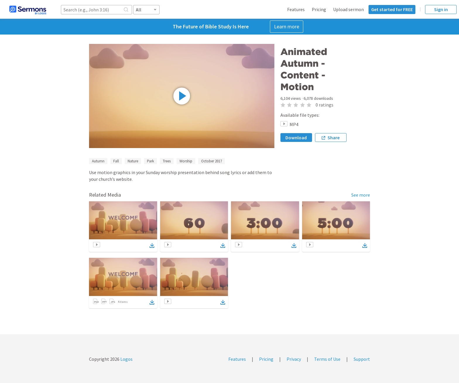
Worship (185, 161)
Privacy (294, 359)
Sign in (441, 9)
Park (150, 161)
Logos (126, 359)
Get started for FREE (392, 9)
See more (360, 195)
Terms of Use (327, 359)
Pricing (319, 9)
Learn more (286, 26)
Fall (116, 161)
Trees (167, 161)
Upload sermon (348, 9)
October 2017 (211, 161)
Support (362, 359)
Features (296, 9)
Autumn (98, 161)
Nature (133, 161)
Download (296, 137)
